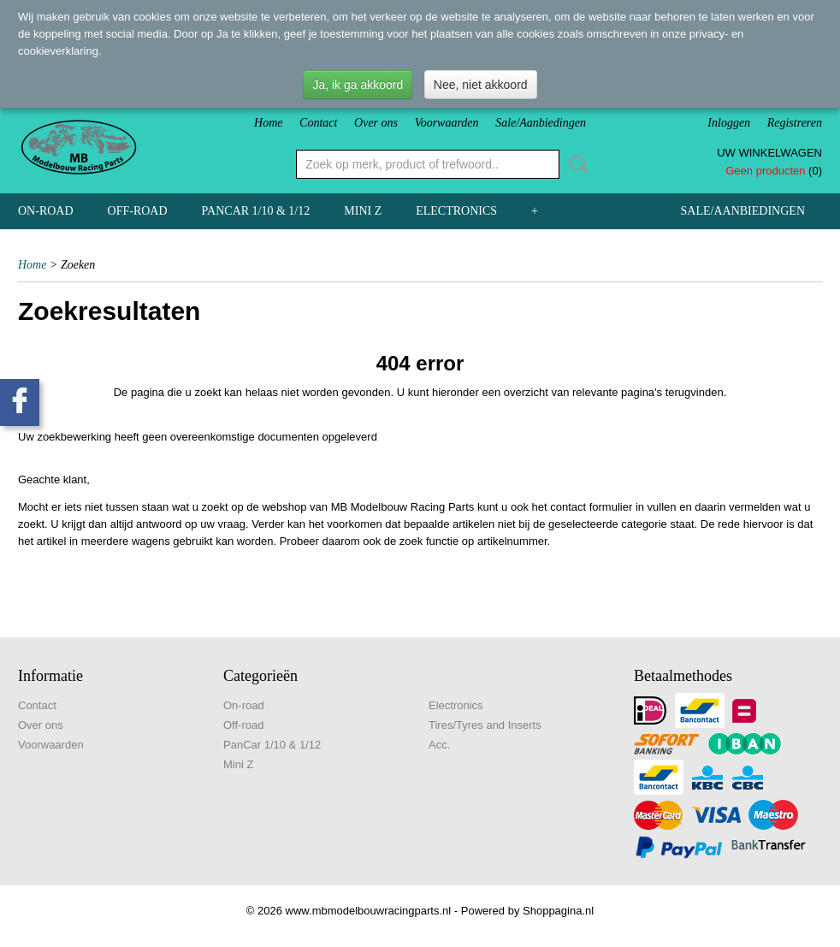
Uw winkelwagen (769, 152)
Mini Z (363, 210)
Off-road (138, 210)
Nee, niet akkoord (481, 85)
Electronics (456, 210)
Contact (318, 122)
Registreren (794, 122)
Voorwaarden (447, 122)
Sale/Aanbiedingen (540, 122)
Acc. (439, 744)
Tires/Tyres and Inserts (485, 725)
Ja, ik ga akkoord (357, 85)
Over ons (376, 122)
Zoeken (576, 164)
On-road (46, 210)
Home (268, 122)
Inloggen (728, 122)
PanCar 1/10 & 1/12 (256, 210)
